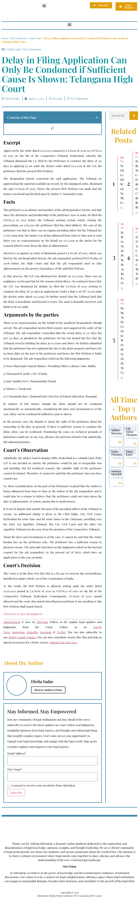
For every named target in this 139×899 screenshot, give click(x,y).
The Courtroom (18, 38)
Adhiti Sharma (116, 432)
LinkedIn (32, 632)
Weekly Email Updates (22, 637)
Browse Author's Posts (48, 690)
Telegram (42, 622)
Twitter (61, 632)
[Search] (133, 115)
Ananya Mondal (116, 473)
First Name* (14, 769)
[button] (44, 6)
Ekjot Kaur (129, 453)
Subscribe (16, 792)
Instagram (18, 632)
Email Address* (16, 753)
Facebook (46, 632)
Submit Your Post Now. (63, 642)
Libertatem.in (11, 622)
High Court (35, 38)
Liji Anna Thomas (131, 431)
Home (5, 38)
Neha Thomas (116, 453)
